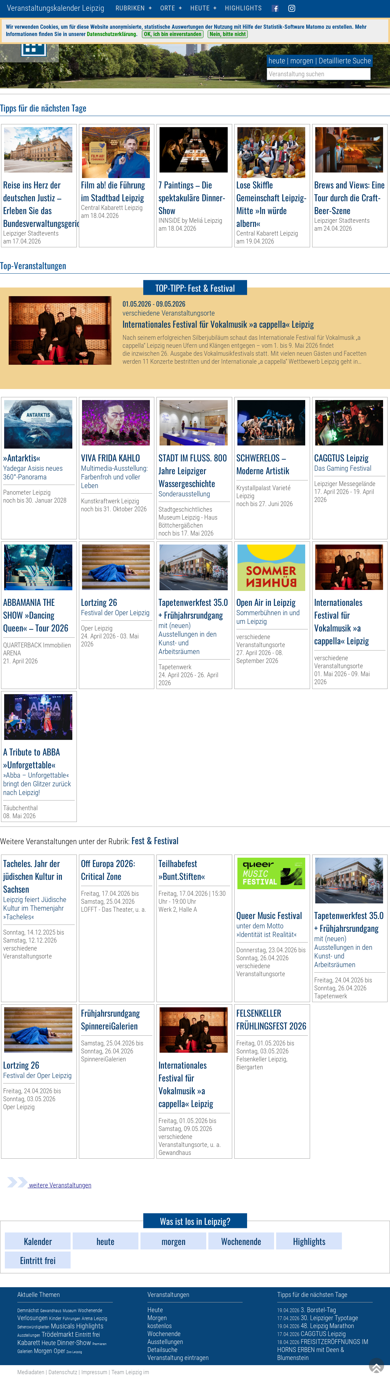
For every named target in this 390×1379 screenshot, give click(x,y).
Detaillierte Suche (345, 60)
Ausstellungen (28, 1335)
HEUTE (200, 8)
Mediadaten (30, 1372)
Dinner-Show (74, 1342)
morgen (302, 60)
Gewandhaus (50, 1310)
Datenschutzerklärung (111, 34)
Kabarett (28, 1342)
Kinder (55, 1318)
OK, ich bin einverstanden (172, 34)
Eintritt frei (87, 1334)
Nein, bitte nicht (228, 34)
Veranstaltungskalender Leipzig (55, 8)
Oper (59, 1350)
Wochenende (90, 1310)
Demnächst (28, 1310)
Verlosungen (32, 1317)
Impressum (94, 1372)
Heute (49, 1342)
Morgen (43, 1350)
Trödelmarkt (58, 1334)
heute (277, 60)
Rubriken (130, 8)
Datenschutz (62, 1372)
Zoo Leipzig (74, 1352)
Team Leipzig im (130, 1372)
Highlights (243, 8)
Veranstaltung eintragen (178, 1358)
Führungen (71, 1318)
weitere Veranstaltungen (49, 1185)
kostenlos (159, 1326)
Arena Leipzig (94, 1318)
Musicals (63, 1326)
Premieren (99, 1344)
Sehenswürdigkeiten (33, 1327)
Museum (69, 1310)
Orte (167, 8)
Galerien (25, 1351)
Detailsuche (162, 1350)
